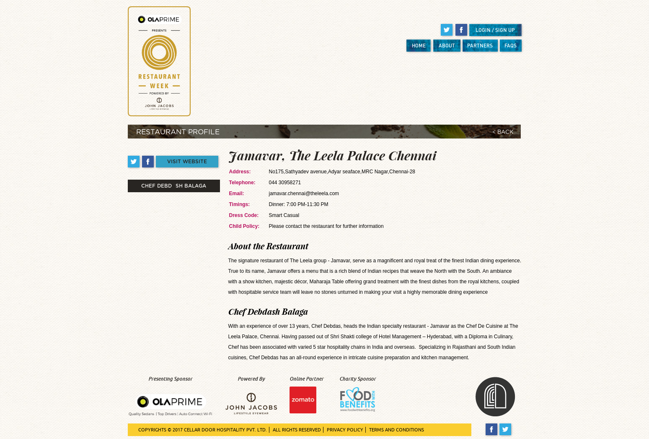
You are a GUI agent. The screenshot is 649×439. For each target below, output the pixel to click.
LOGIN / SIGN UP (495, 30)
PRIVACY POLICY (345, 430)
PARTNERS (480, 45)
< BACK (502, 132)
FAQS (510, 45)
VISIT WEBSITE (187, 161)
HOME (419, 45)
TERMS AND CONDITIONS (396, 430)
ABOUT (447, 45)
